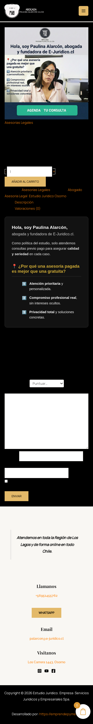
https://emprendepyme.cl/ (60, 714)
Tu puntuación (17, 383)
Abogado (75, 189)
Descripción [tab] (24, 202)
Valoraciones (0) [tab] (27, 208)
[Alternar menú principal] (83, 11)
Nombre (12, 456)
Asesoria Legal (16, 196)
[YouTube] (46, 671)
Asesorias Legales (19, 122)
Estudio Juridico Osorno (47, 196)
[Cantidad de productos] (29, 172)
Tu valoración (16, 390)
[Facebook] (53, 671)
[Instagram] (39, 671)
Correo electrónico (20, 464)
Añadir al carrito (25, 181)
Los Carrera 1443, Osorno (46, 662)
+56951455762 (47, 595)
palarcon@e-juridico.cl (47, 638)
